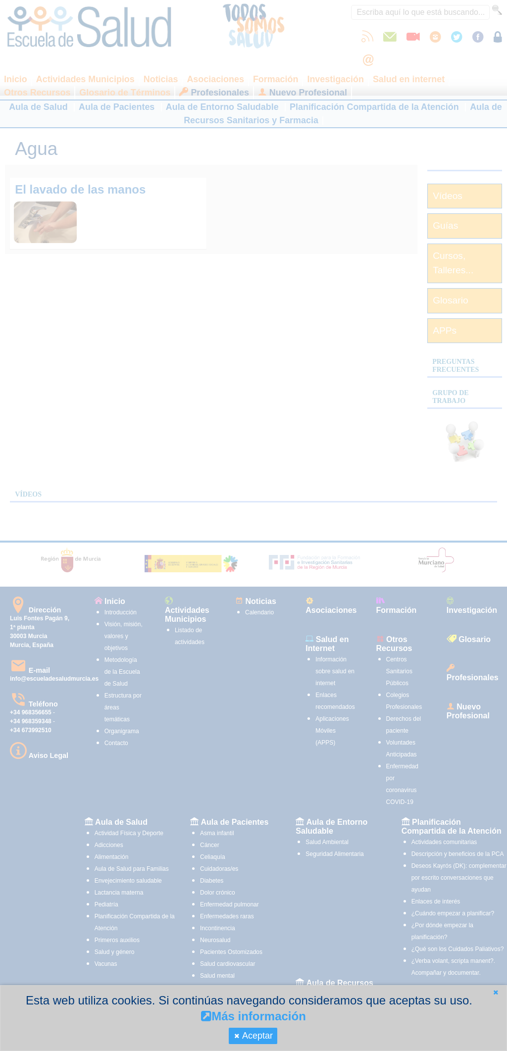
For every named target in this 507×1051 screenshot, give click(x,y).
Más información (253, 1016)
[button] (495, 992)
